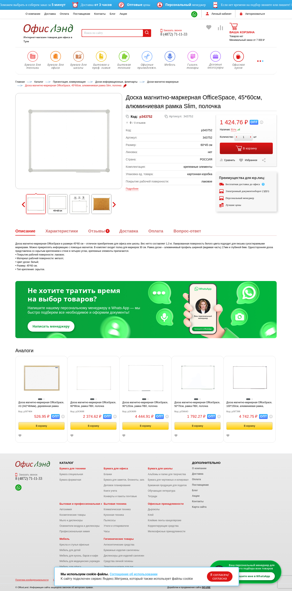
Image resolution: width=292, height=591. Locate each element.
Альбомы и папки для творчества (167, 474)
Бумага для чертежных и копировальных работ (174, 479)
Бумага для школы (160, 468)
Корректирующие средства (163, 525)
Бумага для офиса (116, 468)
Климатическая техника (117, 509)
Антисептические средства (119, 544)
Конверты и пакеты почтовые (120, 496)
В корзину (246, 148)
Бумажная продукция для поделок (167, 485)
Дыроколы (154, 509)
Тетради (152, 496)
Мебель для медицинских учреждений (81, 561)
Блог (113, 13)
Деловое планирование (117, 485)
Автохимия (66, 509)
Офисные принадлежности (166, 503)
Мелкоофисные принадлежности (166, 531)
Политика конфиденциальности (31, 580)
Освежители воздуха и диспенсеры (80, 525)
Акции (123, 13)
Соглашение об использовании (133, 574)
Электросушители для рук (118, 566)
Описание (25, 231)
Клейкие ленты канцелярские (164, 520)
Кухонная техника (114, 514)
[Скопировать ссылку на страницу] (263, 160)
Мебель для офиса (70, 566)
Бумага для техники (73, 468)
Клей (150, 514)
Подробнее (132, 188)
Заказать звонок (171, 30)
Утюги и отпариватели (116, 525)
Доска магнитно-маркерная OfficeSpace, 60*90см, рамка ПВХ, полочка (93, 404)
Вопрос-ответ (187, 231)
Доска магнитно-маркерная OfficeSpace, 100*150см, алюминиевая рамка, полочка (249, 404)
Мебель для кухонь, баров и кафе (79, 555)
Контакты (100, 13)
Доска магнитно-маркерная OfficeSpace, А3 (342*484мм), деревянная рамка (41, 404)
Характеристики (61, 231)
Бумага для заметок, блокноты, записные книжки (131, 479)
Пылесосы (110, 520)
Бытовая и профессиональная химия (84, 503)
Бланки (108, 474)
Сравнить (227, 160)
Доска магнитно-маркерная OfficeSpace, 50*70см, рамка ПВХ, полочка (197, 404)
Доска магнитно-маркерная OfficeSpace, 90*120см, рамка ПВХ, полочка (145, 404)
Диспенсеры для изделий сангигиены (125, 555)
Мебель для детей (70, 550)
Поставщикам (81, 13)
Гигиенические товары (119, 538)
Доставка (50, 13)
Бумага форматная (70, 479)
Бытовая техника (115, 503)
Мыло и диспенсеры (71, 520)
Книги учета (110, 490)
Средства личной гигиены (118, 561)
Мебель (65, 538)
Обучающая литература (161, 490)
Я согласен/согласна (219, 576)
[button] (36, 204)
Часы (107, 531)
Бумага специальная (71, 474)
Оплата (64, 13)
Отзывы (96, 231)
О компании (33, 13)
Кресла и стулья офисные (74, 544)
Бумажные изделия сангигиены (121, 550)
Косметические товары (73, 514)
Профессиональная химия (75, 531)
